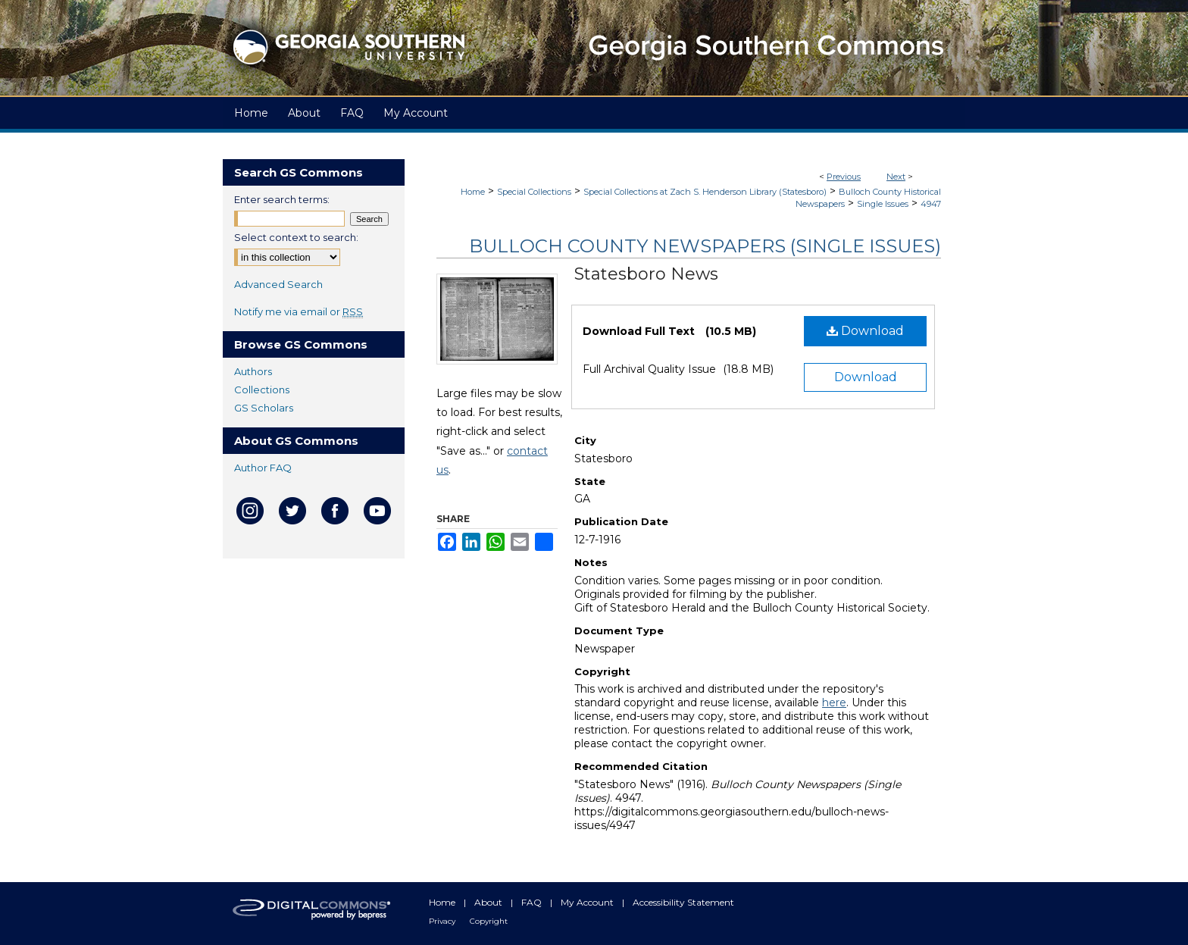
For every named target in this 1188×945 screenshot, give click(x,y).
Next (895, 176)
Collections (261, 389)
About (489, 902)
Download (865, 331)
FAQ (532, 902)
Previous (844, 176)
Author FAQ (263, 468)
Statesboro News (646, 274)
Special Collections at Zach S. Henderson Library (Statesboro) (705, 191)
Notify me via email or (298, 311)
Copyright (489, 921)
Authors (253, 371)
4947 (931, 204)
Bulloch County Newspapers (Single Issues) (705, 246)
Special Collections (534, 191)
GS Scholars (263, 408)
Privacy (443, 921)
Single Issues (882, 204)
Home (473, 191)
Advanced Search (278, 284)
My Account (588, 902)
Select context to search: (296, 237)
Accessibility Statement (683, 902)
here (834, 702)
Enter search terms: (282, 199)
